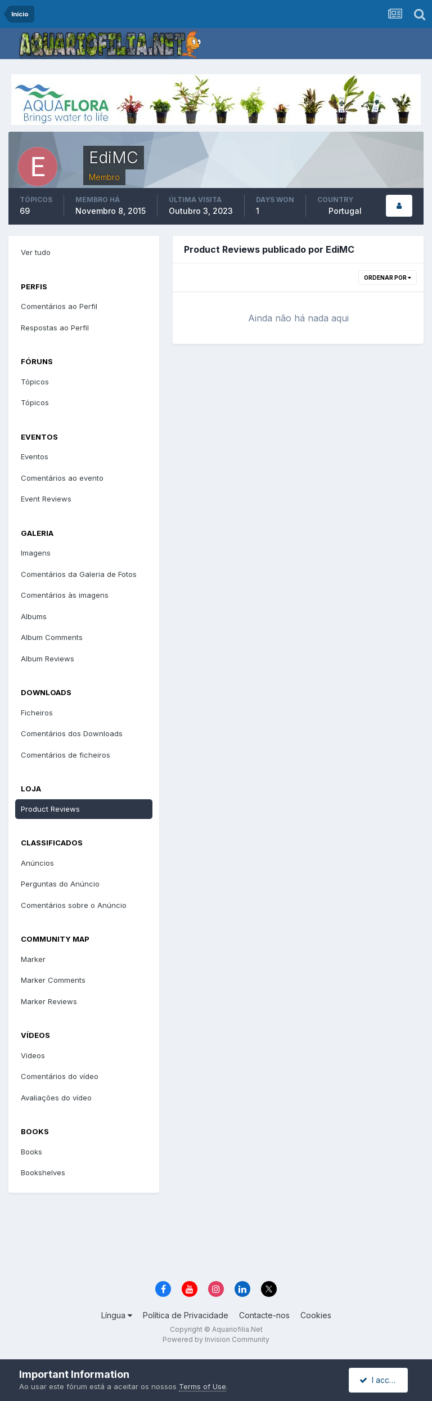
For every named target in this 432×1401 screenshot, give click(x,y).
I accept (380, 1380)
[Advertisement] (224, 1237)
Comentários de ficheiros (65, 754)
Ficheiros (37, 712)
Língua (116, 1315)
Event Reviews (46, 498)
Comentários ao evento (62, 477)
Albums (34, 616)
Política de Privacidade (185, 1315)
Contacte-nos (264, 1315)
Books (31, 1151)
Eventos (34, 456)
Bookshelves (43, 1172)
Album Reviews (47, 658)
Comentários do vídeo (59, 1076)
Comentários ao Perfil (59, 306)
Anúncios (37, 862)
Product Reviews (50, 808)
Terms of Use (202, 1386)
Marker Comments (53, 979)
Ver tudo (36, 252)
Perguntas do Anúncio (60, 883)
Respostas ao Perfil (55, 327)
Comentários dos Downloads (72, 733)
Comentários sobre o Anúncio (74, 905)
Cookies (315, 1315)
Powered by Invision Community (216, 1339)
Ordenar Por (387, 277)
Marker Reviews (49, 1001)
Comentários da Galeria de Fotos (79, 574)
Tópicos (35, 381)
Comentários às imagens (65, 594)
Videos (33, 1055)
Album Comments (52, 637)
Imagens (36, 552)
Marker (33, 959)
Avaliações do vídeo (56, 1097)
